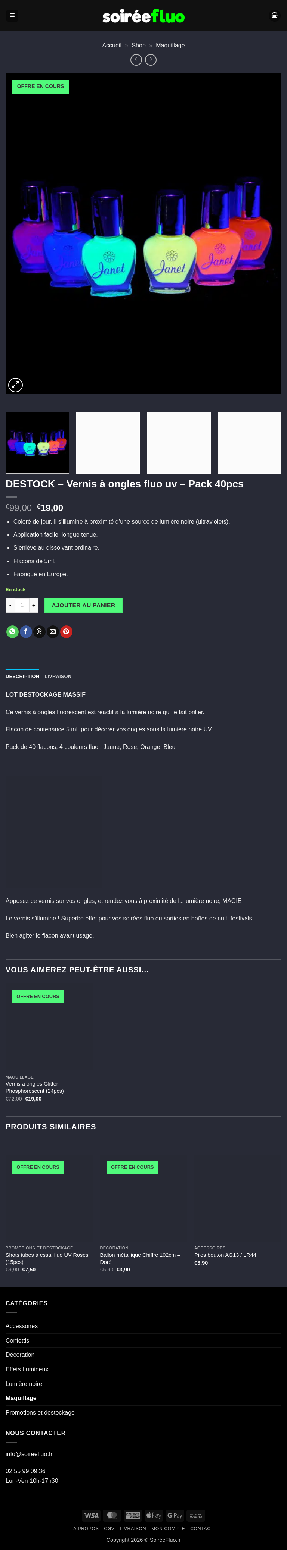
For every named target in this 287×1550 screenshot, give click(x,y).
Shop (138, 45)
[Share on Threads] (39, 631)
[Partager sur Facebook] (26, 631)
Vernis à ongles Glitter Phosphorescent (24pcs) (35, 1087)
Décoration (20, 1355)
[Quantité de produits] (22, 605)
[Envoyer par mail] (53, 631)
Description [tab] (22, 676)
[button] (12, 16)
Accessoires (22, 1326)
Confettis (17, 1340)
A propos (86, 1528)
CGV (109, 1528)
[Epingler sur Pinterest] (66, 631)
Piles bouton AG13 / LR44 (225, 1255)
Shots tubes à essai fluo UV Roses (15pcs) (47, 1258)
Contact (202, 1528)
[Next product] (136, 60)
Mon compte (168, 1528)
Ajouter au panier (83, 605)
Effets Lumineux (27, 1369)
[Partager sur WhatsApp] (12, 631)
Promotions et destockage (40, 1412)
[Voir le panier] (275, 16)
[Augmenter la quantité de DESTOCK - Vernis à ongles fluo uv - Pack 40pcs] (34, 605)
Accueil (111, 45)
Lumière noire (24, 1384)
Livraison (133, 1528)
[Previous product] (151, 60)
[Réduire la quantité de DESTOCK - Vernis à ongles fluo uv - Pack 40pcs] (10, 605)
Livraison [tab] (57, 676)
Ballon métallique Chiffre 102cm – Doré (140, 1258)
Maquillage (170, 45)
